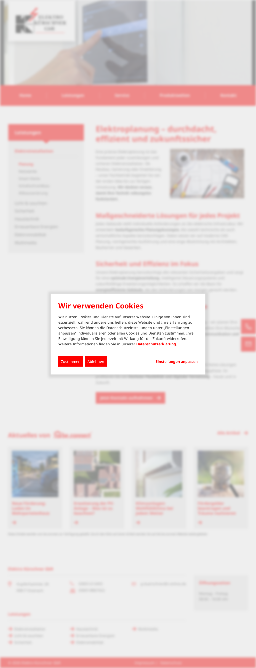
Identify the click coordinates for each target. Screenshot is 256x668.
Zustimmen (71, 361)
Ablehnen (95, 361)
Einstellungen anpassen (177, 361)
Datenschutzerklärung (156, 343)
